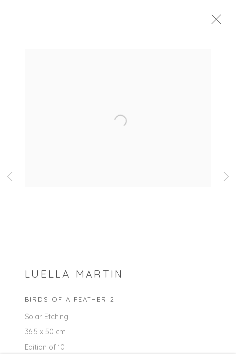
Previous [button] (10, 177)
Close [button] (219, 22)
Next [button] (226, 177)
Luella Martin (74, 276)
